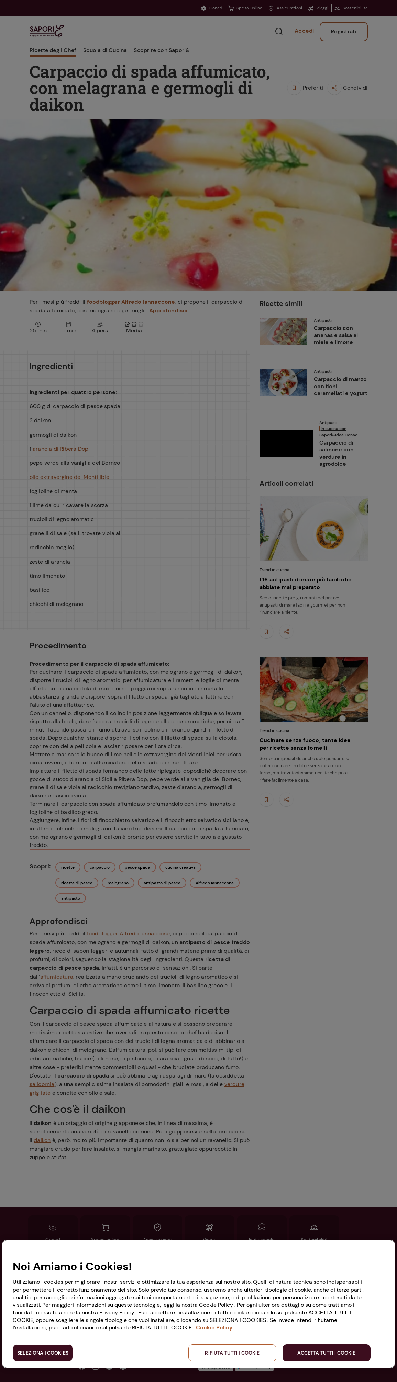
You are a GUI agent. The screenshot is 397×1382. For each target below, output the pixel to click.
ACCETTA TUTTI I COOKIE (326, 1353)
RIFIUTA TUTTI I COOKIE (232, 1353)
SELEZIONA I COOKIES (42, 1353)
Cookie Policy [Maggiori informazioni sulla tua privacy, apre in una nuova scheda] (214, 1327)
